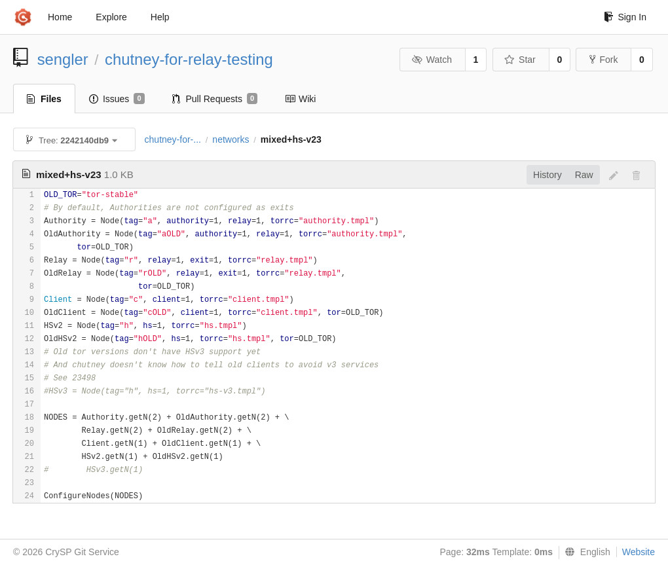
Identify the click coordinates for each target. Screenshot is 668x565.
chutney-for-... (173, 139)
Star (520, 59)
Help (160, 17)
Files (44, 99)
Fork (603, 59)
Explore (111, 17)
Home (60, 17)
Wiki (300, 99)
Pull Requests (215, 99)
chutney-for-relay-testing (189, 59)
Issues (117, 99)
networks (230, 139)
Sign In (625, 17)
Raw (584, 175)
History (547, 175)
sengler (62, 59)
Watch (431, 59)
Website (638, 552)
